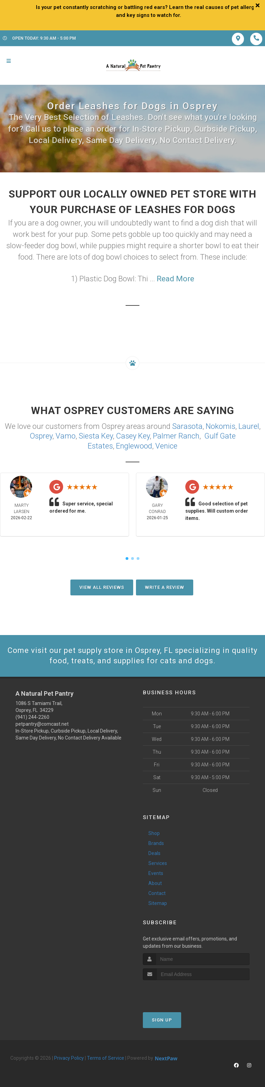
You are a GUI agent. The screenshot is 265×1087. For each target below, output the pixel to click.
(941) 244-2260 (32, 717)
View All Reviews (101, 587)
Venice (166, 446)
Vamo (66, 436)
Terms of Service (105, 1058)
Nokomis (220, 426)
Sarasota (187, 426)
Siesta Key (96, 436)
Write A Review (164, 587)
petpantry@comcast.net (42, 724)
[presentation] (179, 993)
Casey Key (133, 436)
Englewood (134, 446)
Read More (175, 278)
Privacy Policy (69, 1058)
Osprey (41, 436)
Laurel (248, 426)
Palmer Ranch (176, 436)
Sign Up (162, 1020)
